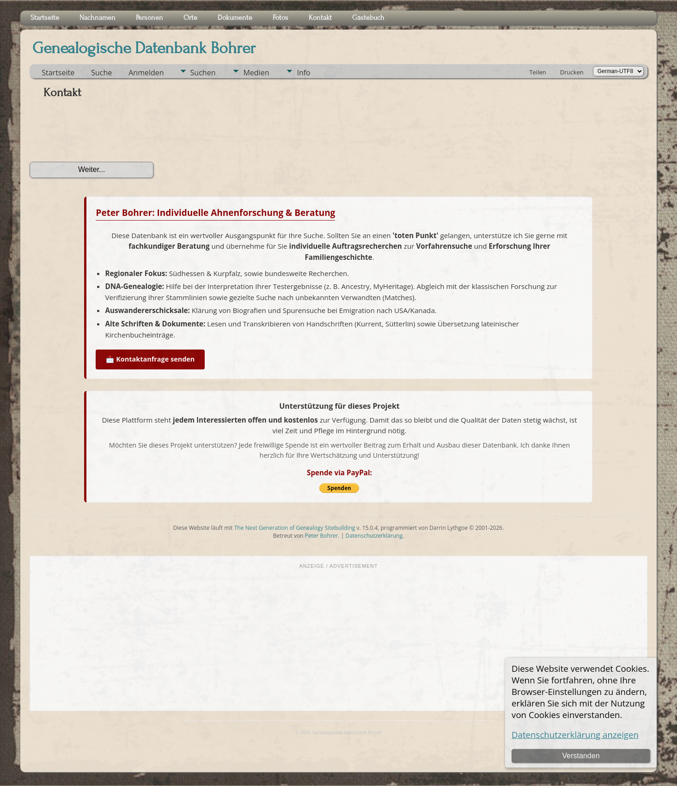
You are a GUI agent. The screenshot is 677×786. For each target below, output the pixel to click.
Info (303, 73)
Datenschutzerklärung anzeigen (575, 734)
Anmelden (146, 73)
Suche (101, 73)
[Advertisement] (338, 639)
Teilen (537, 72)
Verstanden (581, 756)
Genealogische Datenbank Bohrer (144, 48)
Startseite (58, 73)
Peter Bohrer (321, 536)
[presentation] (100, 134)
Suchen (203, 73)
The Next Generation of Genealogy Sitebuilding (294, 528)
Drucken (572, 72)
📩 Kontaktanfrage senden (150, 359)
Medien (256, 73)
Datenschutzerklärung (374, 536)
